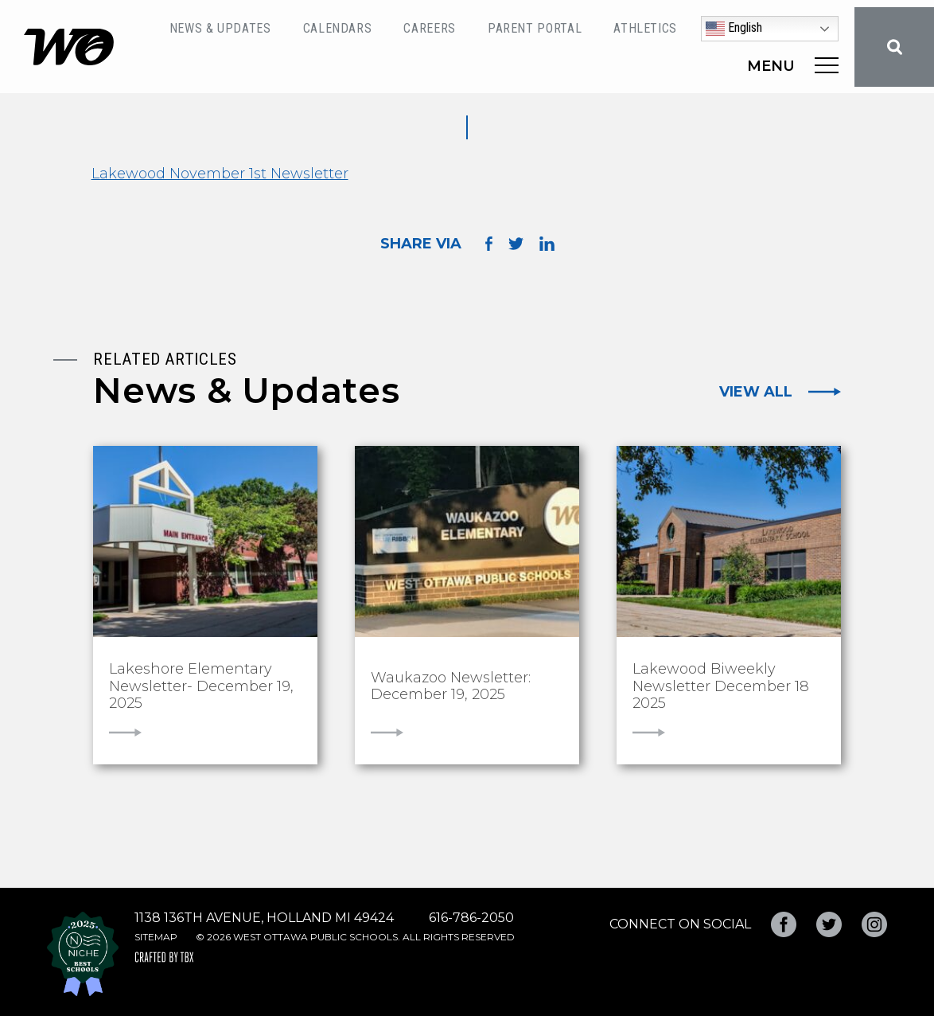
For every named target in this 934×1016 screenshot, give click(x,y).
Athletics (645, 28)
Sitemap (155, 937)
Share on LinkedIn (547, 243)
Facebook (783, 924)
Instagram (874, 924)
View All (755, 392)
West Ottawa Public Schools (69, 47)
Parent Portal (535, 28)
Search (894, 47)
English (734, 28)
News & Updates (220, 28)
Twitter (829, 924)
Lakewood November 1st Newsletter (219, 173)
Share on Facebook (488, 243)
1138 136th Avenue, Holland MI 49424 (264, 917)
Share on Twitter (515, 243)
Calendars (337, 28)
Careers (429, 28)
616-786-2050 (471, 917)
